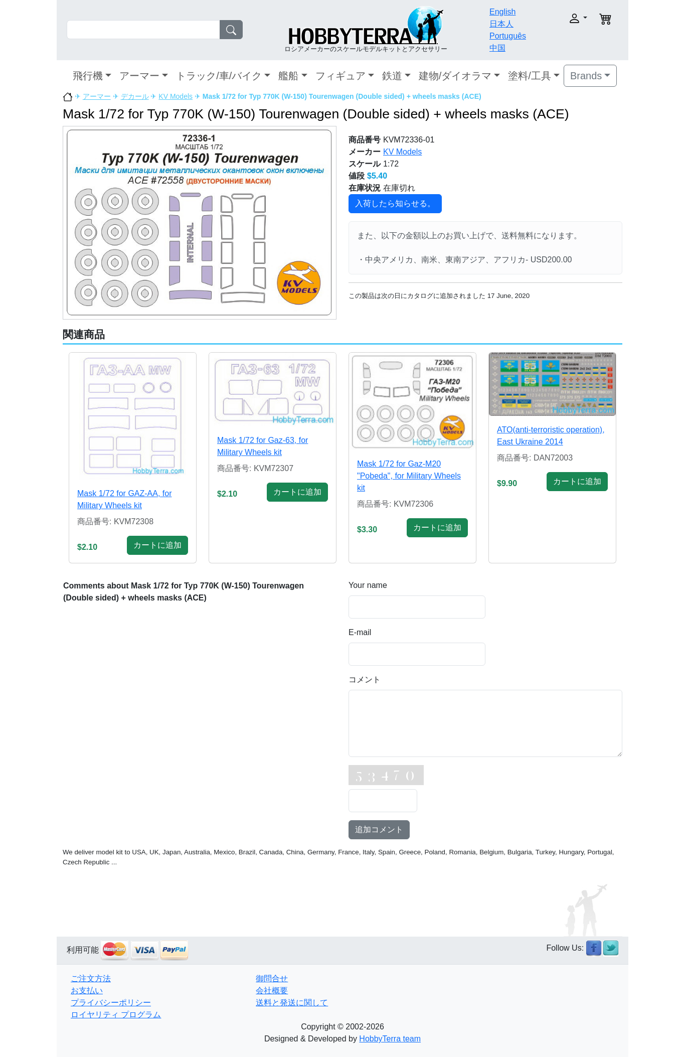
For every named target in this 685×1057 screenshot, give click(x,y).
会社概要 (272, 990)
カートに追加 (157, 545)
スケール (365, 164)
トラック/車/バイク (219, 75)
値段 (357, 176)
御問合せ (272, 978)
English (502, 12)
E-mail (360, 632)
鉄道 (392, 75)
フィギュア (340, 75)
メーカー (365, 151)
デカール (135, 96)
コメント (365, 679)
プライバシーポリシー (111, 1002)
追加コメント (379, 829)
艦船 (288, 75)
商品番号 (365, 139)
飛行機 (88, 75)
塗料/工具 (529, 75)
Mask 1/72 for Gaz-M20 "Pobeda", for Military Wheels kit (409, 476)
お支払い (87, 990)
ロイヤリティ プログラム (116, 1014)
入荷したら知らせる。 (395, 203)
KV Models (175, 96)
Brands (586, 75)
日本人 (501, 24)
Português (507, 36)
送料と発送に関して (292, 1002)
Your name (368, 585)
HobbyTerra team (390, 1038)
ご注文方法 (91, 978)
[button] (562, 18)
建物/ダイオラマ (455, 75)
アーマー (139, 75)
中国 (497, 48)
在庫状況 (365, 188)
